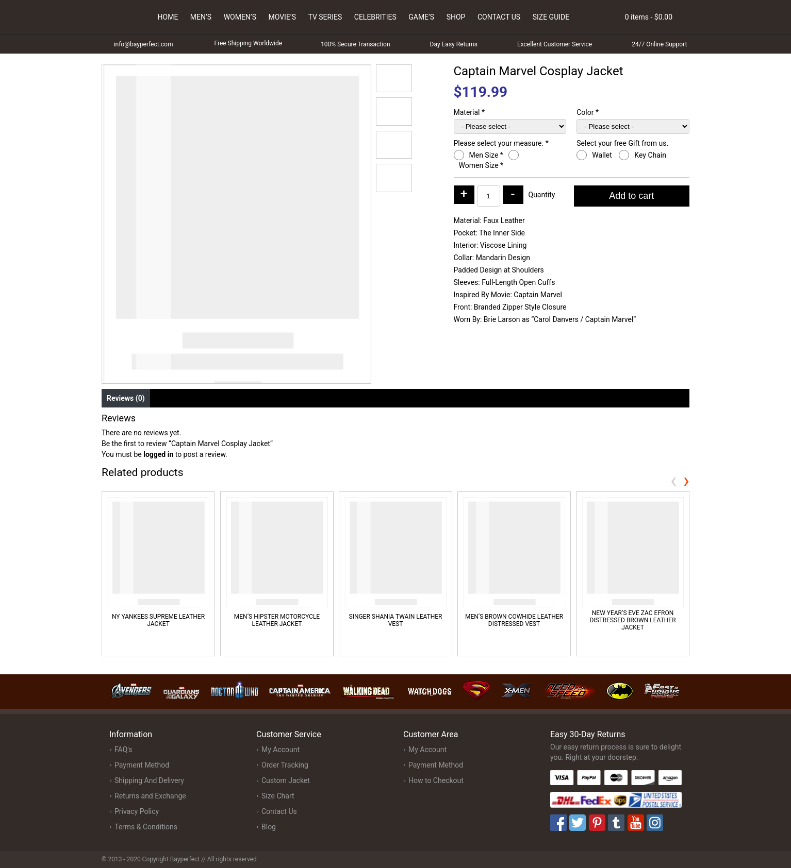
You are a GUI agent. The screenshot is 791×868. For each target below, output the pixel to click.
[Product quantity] (488, 196)
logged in (158, 454)
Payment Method (141, 765)
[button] (394, 78)
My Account (280, 749)
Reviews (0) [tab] (126, 398)
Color (587, 112)
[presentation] (673, 480)
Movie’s (282, 17)
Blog (268, 827)
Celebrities (375, 17)
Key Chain (651, 155)
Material (469, 112)
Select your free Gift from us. (623, 143)
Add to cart (631, 196)
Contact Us (498, 17)
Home (168, 17)
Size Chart (277, 796)
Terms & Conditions (145, 827)
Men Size (486, 155)
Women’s (240, 17)
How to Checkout (436, 780)
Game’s (421, 17)
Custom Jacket (285, 780)
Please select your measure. (501, 143)
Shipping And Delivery (149, 780)
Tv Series (325, 17)
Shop (456, 17)
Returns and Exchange (150, 796)
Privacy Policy (136, 811)
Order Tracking (284, 765)
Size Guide (551, 17)
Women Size (481, 165)
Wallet (603, 155)
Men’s (200, 17)
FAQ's (123, 749)
